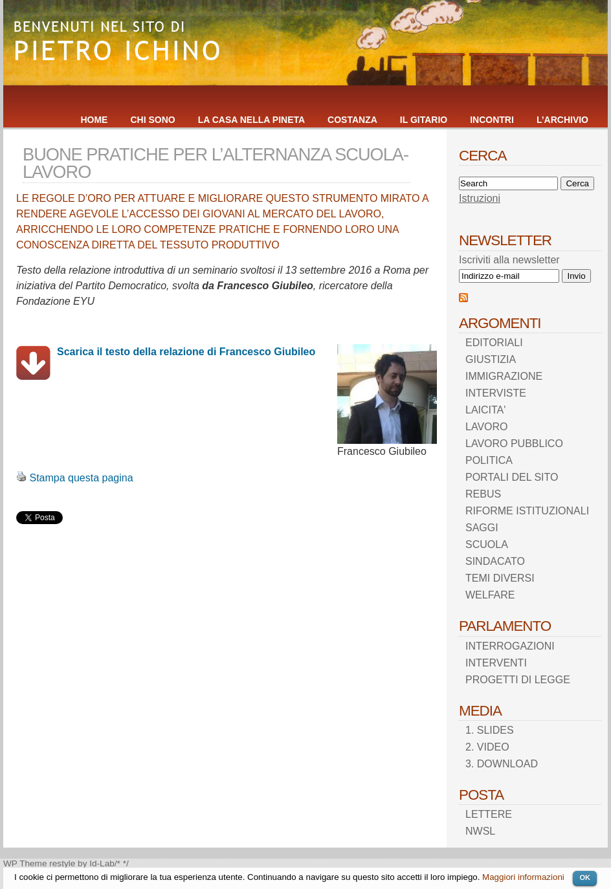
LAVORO (486, 426)
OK (584, 877)
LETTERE (488, 814)
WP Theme (25, 863)
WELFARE (490, 594)
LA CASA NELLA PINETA (251, 120)
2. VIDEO (487, 746)
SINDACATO (495, 561)
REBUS (483, 493)
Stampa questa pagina (81, 477)
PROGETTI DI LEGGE (517, 679)
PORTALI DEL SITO (511, 477)
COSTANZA (352, 120)
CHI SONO (152, 120)
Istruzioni (479, 198)
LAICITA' (485, 409)
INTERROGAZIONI (510, 646)
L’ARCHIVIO (562, 120)
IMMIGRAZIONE (503, 376)
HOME (93, 120)
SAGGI (481, 527)
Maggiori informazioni (523, 877)
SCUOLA (486, 544)
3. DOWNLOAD (501, 763)
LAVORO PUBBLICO (514, 443)
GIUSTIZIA (490, 359)
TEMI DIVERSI (500, 578)
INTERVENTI (496, 662)
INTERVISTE (495, 393)
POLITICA (489, 460)
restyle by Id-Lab (82, 863)
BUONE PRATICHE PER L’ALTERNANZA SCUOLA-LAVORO (215, 163)
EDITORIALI (494, 342)
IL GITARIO (423, 120)
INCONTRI (492, 120)
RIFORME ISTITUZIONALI (527, 510)
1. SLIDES (489, 730)
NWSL (480, 831)
